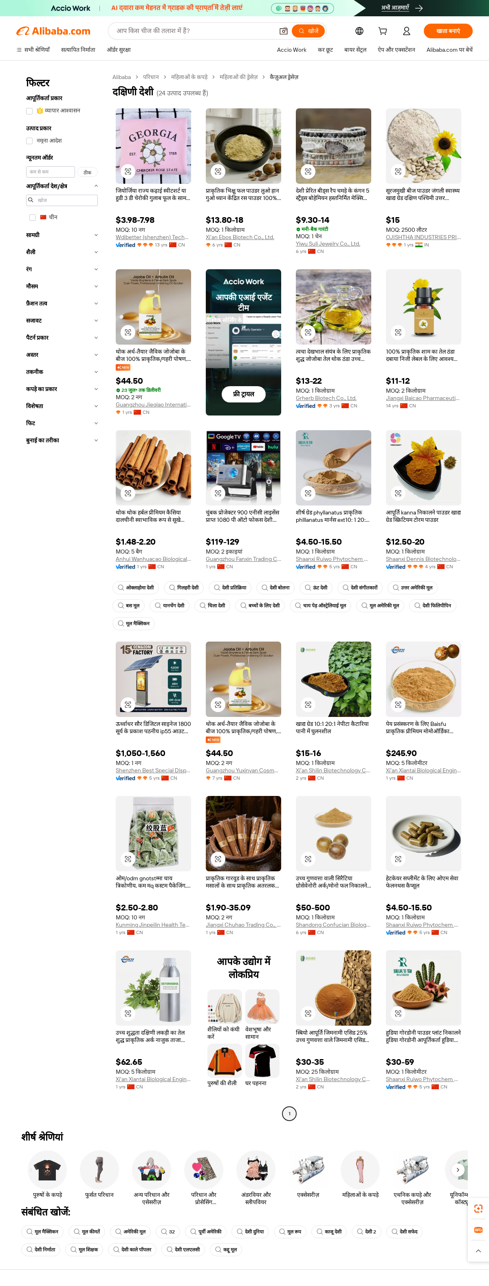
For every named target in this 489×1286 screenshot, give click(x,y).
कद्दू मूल (226, 1249)
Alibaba (121, 77)
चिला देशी (212, 605)
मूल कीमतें (87, 1232)
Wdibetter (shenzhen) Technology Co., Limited (153, 237)
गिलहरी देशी (183, 588)
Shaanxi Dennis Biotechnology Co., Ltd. (423, 559)
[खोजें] (308, 30)
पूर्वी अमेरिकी (205, 1232)
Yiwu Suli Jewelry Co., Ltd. (328, 243)
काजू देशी (329, 1232)
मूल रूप (290, 1232)
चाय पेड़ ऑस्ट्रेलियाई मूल (320, 605)
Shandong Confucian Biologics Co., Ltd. (333, 924)
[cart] (384, 32)
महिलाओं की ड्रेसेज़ (239, 77)
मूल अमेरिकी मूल (380, 605)
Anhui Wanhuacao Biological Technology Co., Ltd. (153, 559)
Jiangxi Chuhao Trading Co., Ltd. (243, 924)
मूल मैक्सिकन (134, 623)
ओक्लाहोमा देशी (136, 588)
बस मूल (128, 605)
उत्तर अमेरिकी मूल (412, 588)
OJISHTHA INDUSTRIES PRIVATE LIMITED (423, 237)
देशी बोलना (275, 588)
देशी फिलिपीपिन (432, 605)
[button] (284, 31)
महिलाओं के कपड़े (189, 77)
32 (168, 1232)
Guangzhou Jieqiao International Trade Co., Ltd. (153, 404)
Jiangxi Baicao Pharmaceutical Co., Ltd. (423, 398)
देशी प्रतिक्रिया (230, 588)
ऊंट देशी (316, 588)
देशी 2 (366, 1232)
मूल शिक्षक (84, 1249)
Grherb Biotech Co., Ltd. (326, 398)
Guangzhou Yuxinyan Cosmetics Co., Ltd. (243, 770)
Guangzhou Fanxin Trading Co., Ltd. (243, 559)
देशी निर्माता (40, 1249)
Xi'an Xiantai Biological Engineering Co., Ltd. (423, 770)
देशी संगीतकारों (360, 588)
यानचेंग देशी (169, 605)
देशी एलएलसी (183, 1249)
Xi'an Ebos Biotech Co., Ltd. (240, 237)
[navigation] (62, 596)
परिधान (151, 77)
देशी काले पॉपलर (132, 1249)
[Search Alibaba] (194, 30)
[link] (478, 1208)
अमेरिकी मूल (130, 1232)
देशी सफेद (404, 1232)
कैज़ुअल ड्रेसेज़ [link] (284, 77)
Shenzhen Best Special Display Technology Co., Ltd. (153, 770)
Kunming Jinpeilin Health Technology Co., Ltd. (153, 924)
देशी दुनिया (250, 1232)
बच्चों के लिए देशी (260, 605)
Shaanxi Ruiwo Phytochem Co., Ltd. (333, 559)
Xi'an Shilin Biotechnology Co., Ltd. (333, 770)
